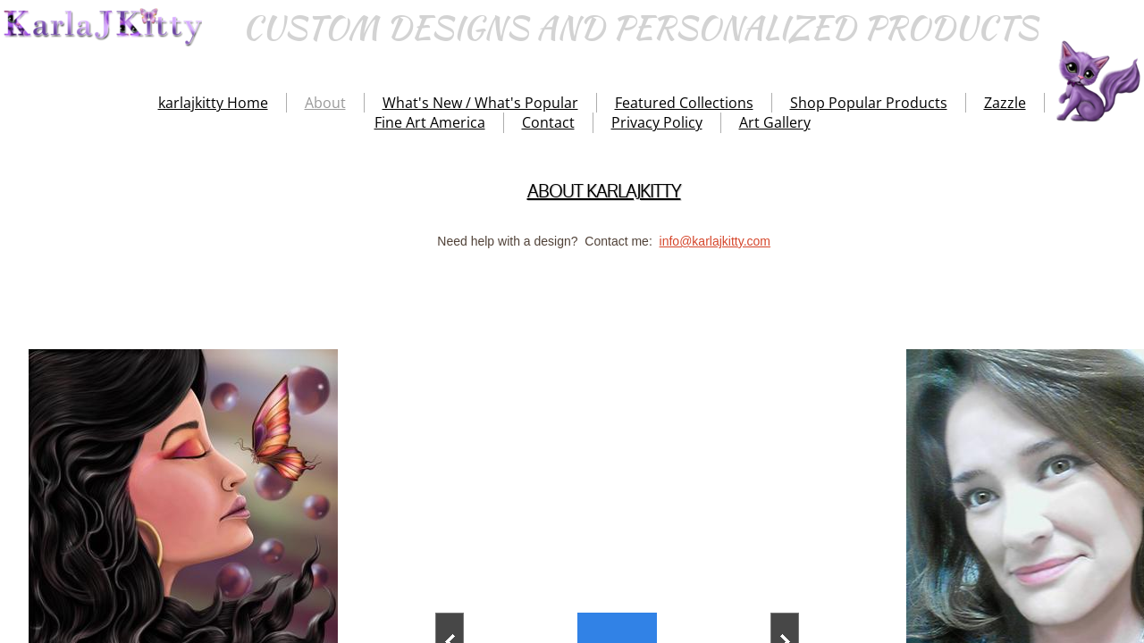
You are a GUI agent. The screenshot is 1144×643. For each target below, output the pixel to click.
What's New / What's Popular (480, 103)
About (325, 103)
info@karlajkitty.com (715, 241)
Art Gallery (775, 122)
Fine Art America (429, 122)
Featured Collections (684, 103)
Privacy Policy (656, 122)
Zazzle (1005, 103)
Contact (548, 122)
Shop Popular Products (868, 103)
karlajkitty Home (213, 103)
